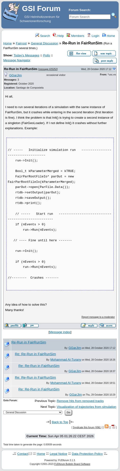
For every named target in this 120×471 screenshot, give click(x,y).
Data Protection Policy (87, 453)
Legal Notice (58, 453)
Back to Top (60, 422)
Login (93, 36)
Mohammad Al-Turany (65, 359)
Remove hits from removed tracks (80, 401)
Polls (46, 55)
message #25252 (48, 69)
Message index (60, 332)
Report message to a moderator (98, 317)
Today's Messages (26, 55)
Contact (22, 453)
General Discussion (44, 43)
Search (42, 36)
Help (58, 36)
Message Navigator (16, 60)
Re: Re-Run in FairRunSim (35, 354)
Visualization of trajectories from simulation (86, 407)
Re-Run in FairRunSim (20, 69)
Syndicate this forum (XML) (87, 427)
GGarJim (15, 75)
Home (108, 36)
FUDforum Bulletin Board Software (72, 464)
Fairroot (21, 43)
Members (75, 36)
